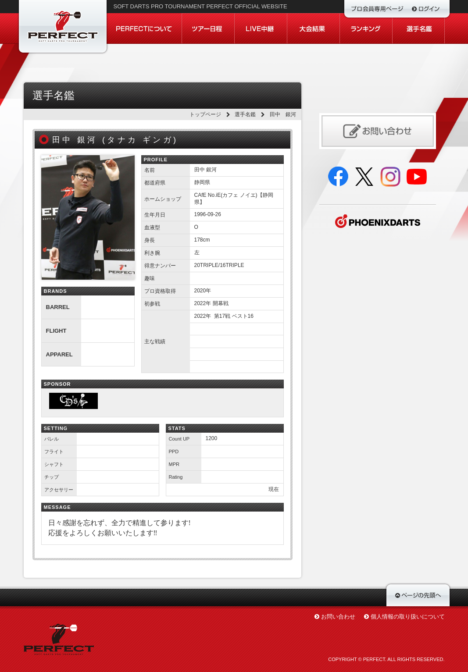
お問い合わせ (338, 616)
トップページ (205, 114)
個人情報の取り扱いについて (408, 616)
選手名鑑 (245, 114)
